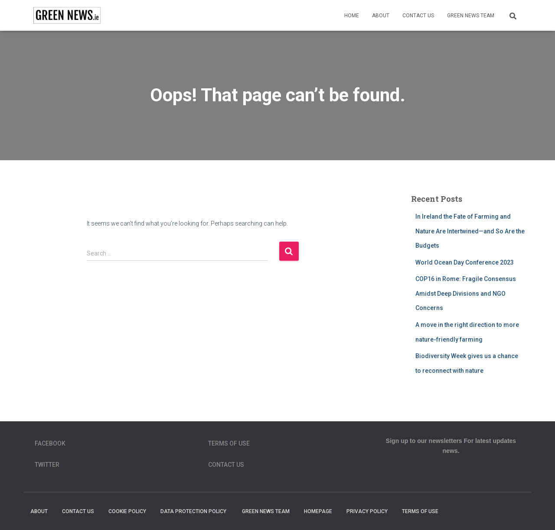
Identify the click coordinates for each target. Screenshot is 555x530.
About (380, 16)
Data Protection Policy (194, 511)
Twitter (47, 464)
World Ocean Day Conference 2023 (464, 262)
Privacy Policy (367, 511)
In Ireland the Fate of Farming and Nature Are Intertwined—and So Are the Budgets (470, 231)
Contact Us (418, 16)
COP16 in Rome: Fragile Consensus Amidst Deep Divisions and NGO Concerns (465, 293)
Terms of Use (229, 443)
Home (351, 16)
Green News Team (470, 16)
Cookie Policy (127, 511)
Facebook (50, 443)
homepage (318, 511)
